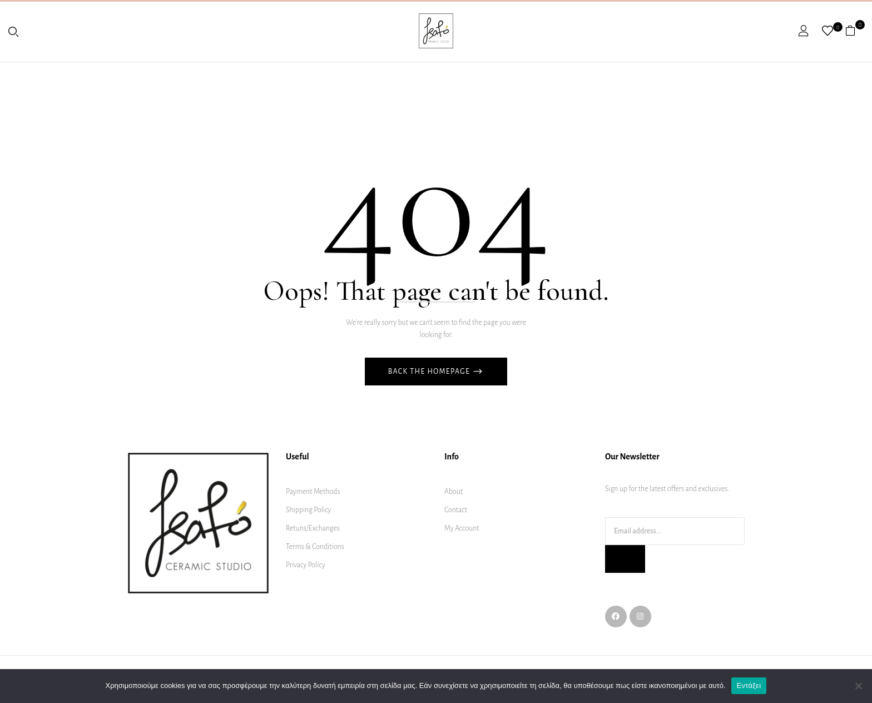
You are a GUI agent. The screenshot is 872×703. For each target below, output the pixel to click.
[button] (854, 30)
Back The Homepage (430, 371)
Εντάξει (749, 685)
